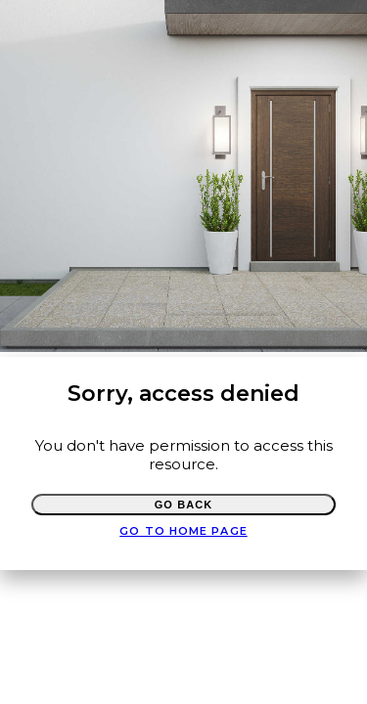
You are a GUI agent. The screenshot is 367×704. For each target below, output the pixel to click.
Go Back (184, 504)
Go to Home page (183, 531)
